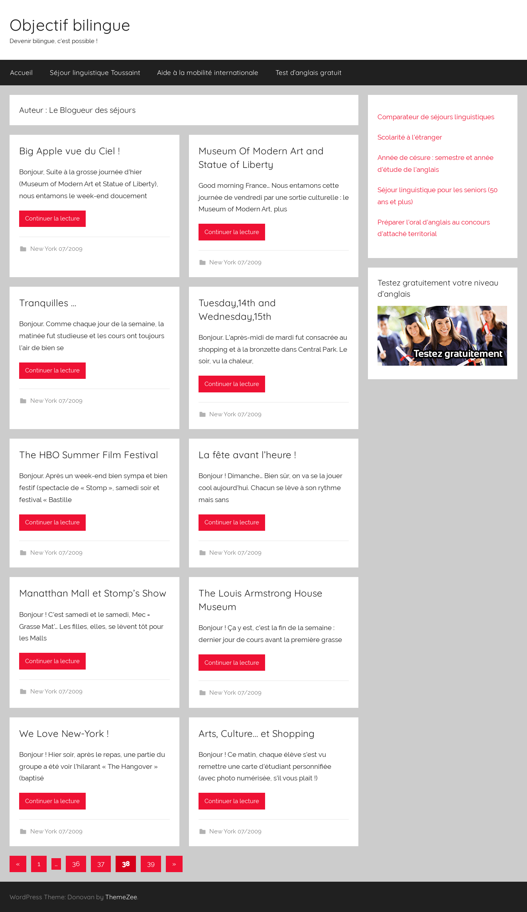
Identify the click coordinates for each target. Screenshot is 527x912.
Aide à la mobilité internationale (207, 72)
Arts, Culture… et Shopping (257, 733)
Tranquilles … (47, 303)
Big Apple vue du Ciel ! (69, 151)
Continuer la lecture (52, 218)
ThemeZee (121, 897)
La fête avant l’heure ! (247, 455)
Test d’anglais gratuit (308, 72)
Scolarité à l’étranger (410, 137)
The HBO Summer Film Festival (88, 455)
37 (100, 864)
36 (76, 864)
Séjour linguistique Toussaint (95, 72)
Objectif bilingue (70, 25)
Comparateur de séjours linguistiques (436, 117)
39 (151, 864)
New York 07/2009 (56, 248)
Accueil (21, 72)
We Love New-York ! (63, 733)
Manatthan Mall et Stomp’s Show (92, 593)
